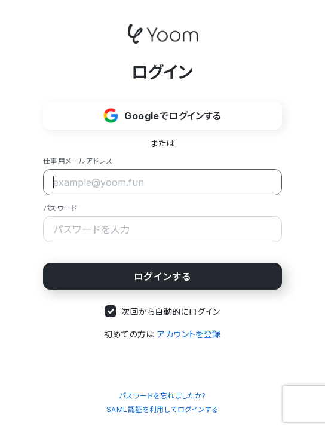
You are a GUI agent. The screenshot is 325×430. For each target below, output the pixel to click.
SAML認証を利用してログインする (162, 409)
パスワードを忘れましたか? (162, 395)
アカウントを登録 (188, 334)
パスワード (60, 208)
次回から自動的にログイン (170, 311)
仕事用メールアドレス (77, 160)
